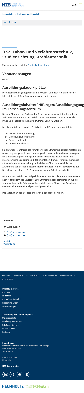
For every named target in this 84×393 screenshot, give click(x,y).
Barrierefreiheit (67, 275)
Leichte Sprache (49, 275)
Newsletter (7, 279)
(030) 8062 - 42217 (16, 232)
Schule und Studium (10, 325)
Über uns (6, 292)
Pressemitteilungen (10, 303)
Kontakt (6, 275)
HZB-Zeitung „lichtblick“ (11, 299)
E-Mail (7, 241)
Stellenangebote (9, 318)
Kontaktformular (9, 357)
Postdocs (6, 332)
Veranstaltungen (9, 306)
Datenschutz (32, 275)
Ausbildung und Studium (12, 321)
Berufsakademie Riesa (39, 65)
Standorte (6, 360)
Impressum (18, 275)
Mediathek (6, 296)
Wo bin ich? (10, 22)
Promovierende (8, 329)
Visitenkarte (9, 244)
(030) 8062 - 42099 (16, 235)
